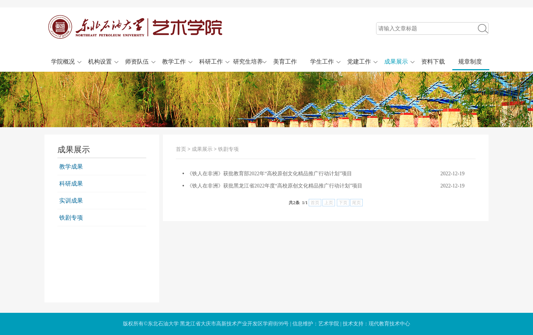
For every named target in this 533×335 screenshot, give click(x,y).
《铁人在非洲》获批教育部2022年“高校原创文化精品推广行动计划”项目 (269, 173)
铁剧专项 (71, 217)
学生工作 (322, 61)
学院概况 (63, 61)
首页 (181, 149)
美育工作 (285, 61)
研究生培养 (248, 61)
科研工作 (211, 61)
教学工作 (174, 61)
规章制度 (470, 61)
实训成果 (71, 200)
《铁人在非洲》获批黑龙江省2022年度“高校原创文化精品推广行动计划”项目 (274, 186)
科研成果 (71, 183)
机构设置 (100, 61)
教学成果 (71, 166)
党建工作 (359, 61)
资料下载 (433, 61)
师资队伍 (137, 61)
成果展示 (396, 61)
